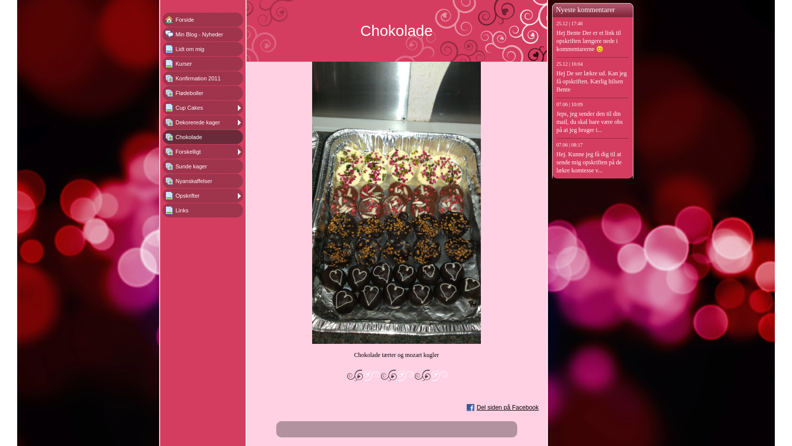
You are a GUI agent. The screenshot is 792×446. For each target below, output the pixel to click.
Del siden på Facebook (508, 407)
